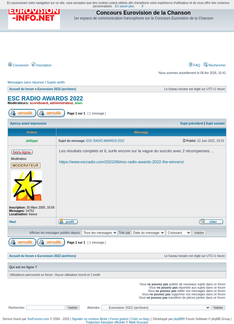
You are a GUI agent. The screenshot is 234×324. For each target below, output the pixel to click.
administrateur (61, 103)
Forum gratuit (119, 319)
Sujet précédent (191, 123)
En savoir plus (124, 6)
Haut (12, 222)
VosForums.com (38, 319)
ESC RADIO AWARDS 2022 (45, 98)
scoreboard (39, 103)
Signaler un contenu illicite (89, 319)
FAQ (194, 65)
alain (79, 103)
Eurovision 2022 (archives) (56, 89)
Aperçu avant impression (28, 123)
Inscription (41, 65)
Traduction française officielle (105, 322)
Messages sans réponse (26, 82)
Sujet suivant (215, 123)
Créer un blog (139, 319)
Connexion (18, 65)
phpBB (178, 319)
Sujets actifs (56, 82)
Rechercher (215, 65)
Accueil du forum (21, 89)
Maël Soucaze (138, 322)
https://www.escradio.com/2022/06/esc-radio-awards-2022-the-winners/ (121, 162)
